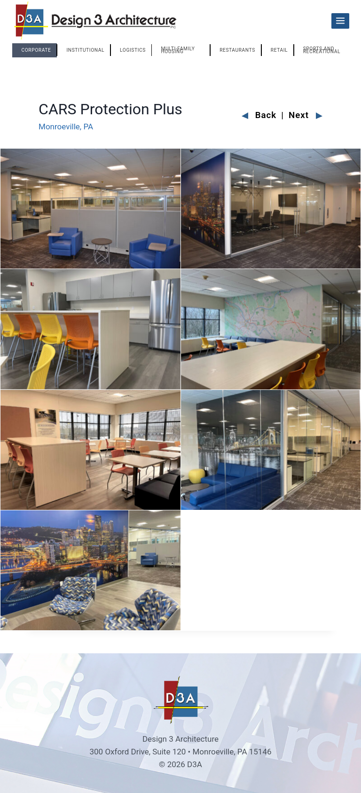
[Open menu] (340, 21)
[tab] (35, 50)
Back (259, 115)
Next (305, 115)
